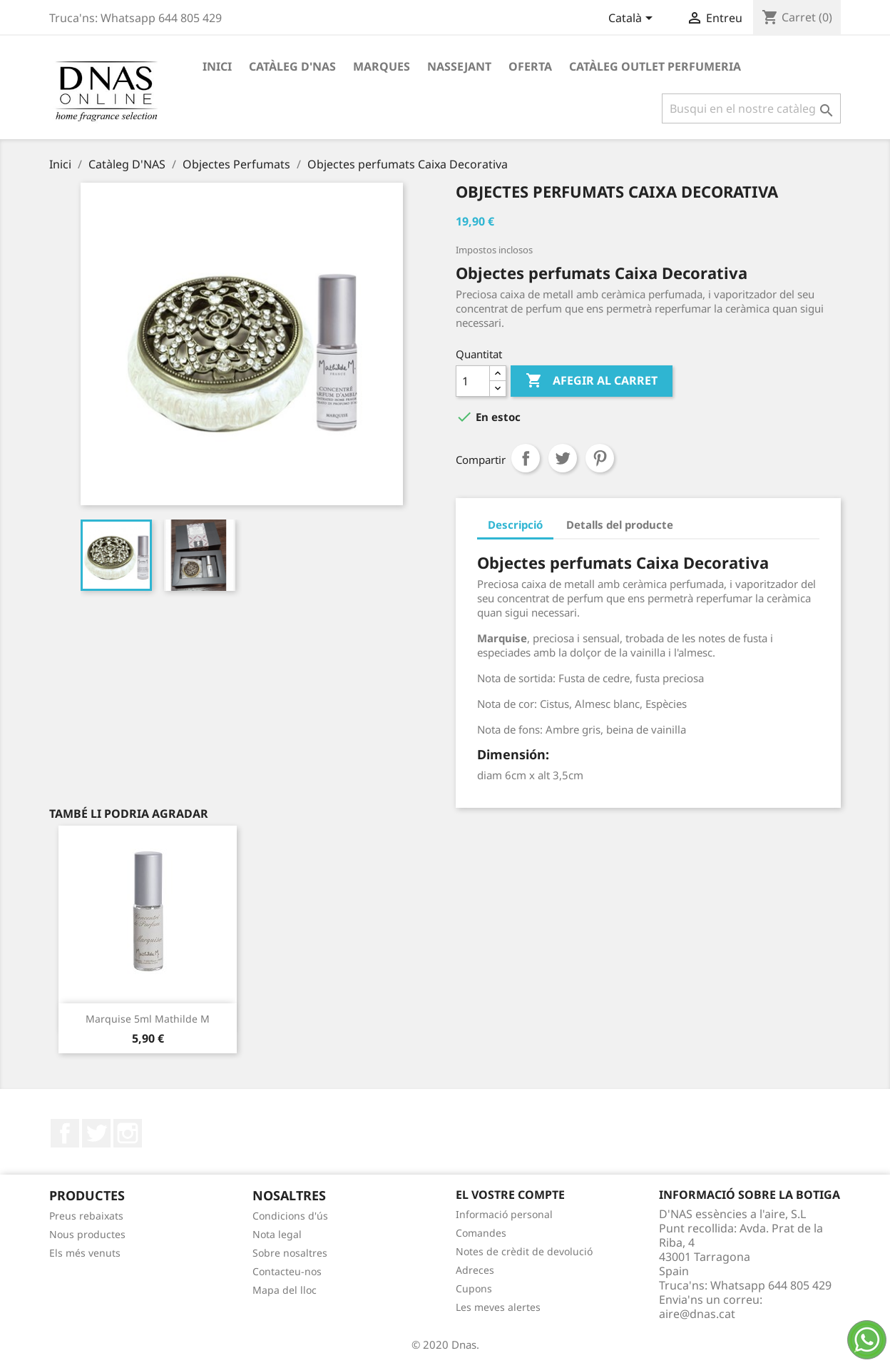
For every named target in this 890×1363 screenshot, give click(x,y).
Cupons (474, 1288)
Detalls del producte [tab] (619, 524)
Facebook (65, 1133)
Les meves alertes (498, 1307)
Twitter (96, 1133)
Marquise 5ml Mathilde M (148, 1018)
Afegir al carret (592, 381)
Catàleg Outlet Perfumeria (655, 66)
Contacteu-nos (287, 1271)
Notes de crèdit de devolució (524, 1251)
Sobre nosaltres (289, 1253)
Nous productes (87, 1234)
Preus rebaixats (86, 1215)
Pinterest (599, 458)
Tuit (562, 458)
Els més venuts (85, 1253)
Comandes (481, 1233)
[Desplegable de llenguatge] (633, 19)
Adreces (475, 1270)
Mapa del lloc (284, 1290)
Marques (381, 66)
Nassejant (459, 66)
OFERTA (530, 66)
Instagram (127, 1133)
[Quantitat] (473, 381)
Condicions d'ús (290, 1215)
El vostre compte (510, 1194)
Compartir (525, 458)
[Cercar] (751, 108)
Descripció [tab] (515, 524)
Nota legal (277, 1234)
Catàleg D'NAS (292, 66)
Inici (217, 66)
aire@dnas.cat (697, 1314)
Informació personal (504, 1214)
